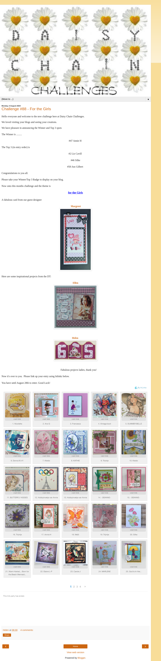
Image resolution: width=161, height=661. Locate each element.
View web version (75, 652)
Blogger (81, 658)
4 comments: (26, 630)
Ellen (75, 283)
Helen (75, 338)
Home (75, 646)
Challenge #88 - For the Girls (26, 109)
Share (6, 635)
